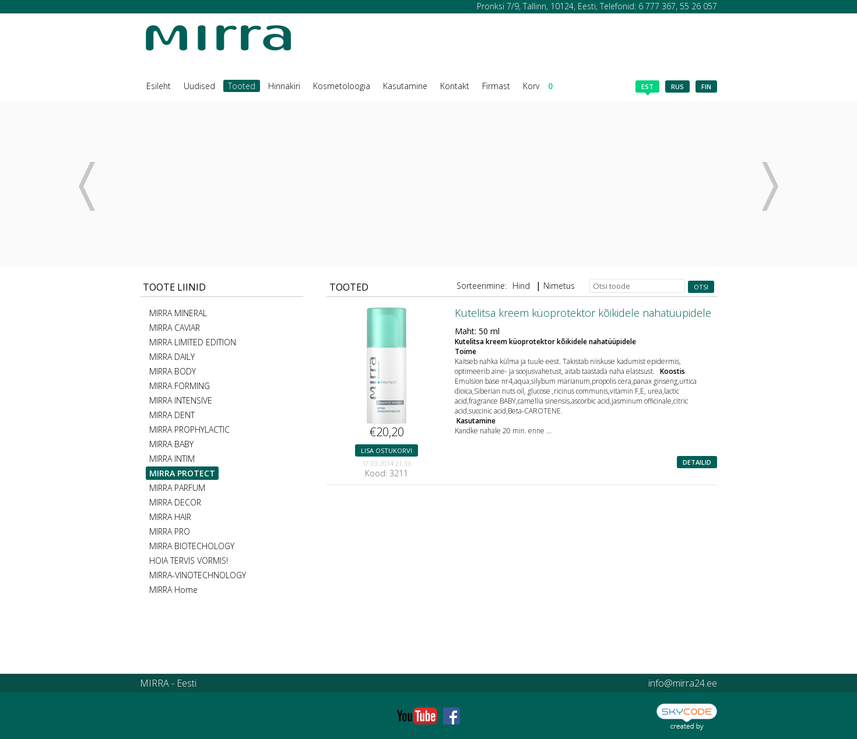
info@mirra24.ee (682, 683)
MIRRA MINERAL (178, 313)
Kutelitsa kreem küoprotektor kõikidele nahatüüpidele (583, 313)
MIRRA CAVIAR (174, 327)
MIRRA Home (173, 589)
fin (706, 86)
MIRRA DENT (172, 414)
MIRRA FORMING (179, 385)
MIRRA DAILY (172, 356)
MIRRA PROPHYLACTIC (189, 429)
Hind (521, 285)
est (647, 87)
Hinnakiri (284, 85)
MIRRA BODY (172, 371)
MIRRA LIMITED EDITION (192, 342)
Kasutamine (405, 85)
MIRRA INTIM (172, 458)
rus (677, 86)
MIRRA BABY (171, 444)
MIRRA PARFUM (177, 487)
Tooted (241, 85)
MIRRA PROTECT (182, 473)
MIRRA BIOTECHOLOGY (191, 545)
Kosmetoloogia (341, 85)
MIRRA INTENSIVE (180, 400)
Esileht (158, 85)
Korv (538, 85)
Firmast (496, 85)
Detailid (697, 462)
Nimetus (559, 285)
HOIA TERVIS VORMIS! (188, 560)
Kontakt (454, 85)
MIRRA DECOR (175, 502)
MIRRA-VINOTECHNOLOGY (197, 575)
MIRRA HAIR (170, 516)
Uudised (199, 85)
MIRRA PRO (169, 531)
